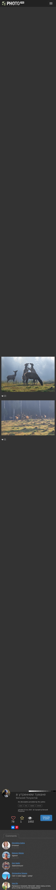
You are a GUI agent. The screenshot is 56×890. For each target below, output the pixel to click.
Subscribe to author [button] (46, 818)
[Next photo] (53, 387)
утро (20, 805)
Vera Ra (15, 883)
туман (32, 805)
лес (26, 805)
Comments (11, 836)
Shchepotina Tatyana (19, 873)
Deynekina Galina (18, 843)
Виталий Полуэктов (26, 798)
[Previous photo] (3, 387)
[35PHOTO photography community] (12, 3)
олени (39, 805)
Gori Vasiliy (16, 863)
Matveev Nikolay (18, 853)
